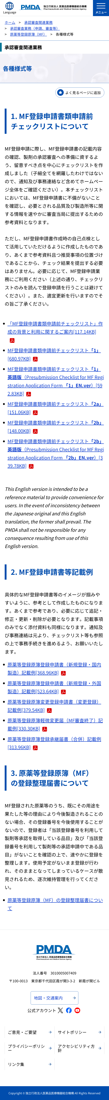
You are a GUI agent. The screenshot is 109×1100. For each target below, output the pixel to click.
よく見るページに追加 (83, 92)
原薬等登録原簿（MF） (28, 34)
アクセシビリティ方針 (76, 1048)
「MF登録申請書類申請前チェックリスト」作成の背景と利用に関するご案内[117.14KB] (55, 331)
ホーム (10, 22)
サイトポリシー (72, 1032)
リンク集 (16, 1064)
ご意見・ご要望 (22, 1032)
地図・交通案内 (48, 998)
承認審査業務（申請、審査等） (35, 28)
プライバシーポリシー (26, 1048)
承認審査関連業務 (38, 22)
